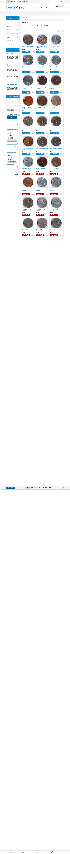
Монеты (13, 29)
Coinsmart (9, 491)
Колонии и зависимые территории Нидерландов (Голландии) (11, 127)
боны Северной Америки (12, 140)
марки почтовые (11, 163)
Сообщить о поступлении (26, 174)
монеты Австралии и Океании (11, 143)
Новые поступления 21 (12, 64)
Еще (16, 174)
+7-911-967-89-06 (42, 7)
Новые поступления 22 (12, 53)
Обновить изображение (10, 112)
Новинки (8, 21)
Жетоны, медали (13, 43)
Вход (61, 1)
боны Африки (10, 169)
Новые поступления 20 (12, 73)
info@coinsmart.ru (30, 491)
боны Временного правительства (11, 138)
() (11, 852)
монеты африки (10, 159)
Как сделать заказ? (18, 13)
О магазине (9, 13)
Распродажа (9, 26)
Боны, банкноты (13, 32)
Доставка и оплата (29, 13)
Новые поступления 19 (12, 84)
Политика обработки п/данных (22, 1)
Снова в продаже (10, 23)
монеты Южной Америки (12, 161)
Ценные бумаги (13, 35)
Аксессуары (13, 45)
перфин (9, 155)
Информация (10, 487)
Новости (13, 1)
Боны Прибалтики (11, 157)
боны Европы (10, 135)
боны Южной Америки (11, 153)
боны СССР (10, 133)
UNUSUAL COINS (10, 40)
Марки (13, 37)
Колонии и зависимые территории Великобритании (11, 166)
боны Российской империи (11, 131)
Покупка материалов (41, 13)
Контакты (49, 13)
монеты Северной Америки (11, 148)
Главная (8, 1)
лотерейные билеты (11, 145)
